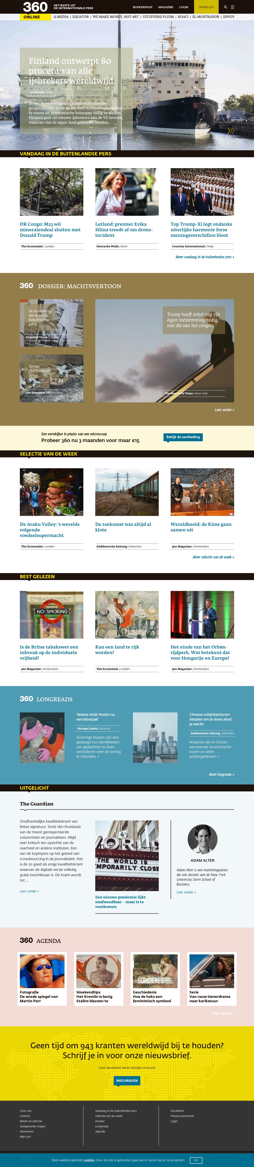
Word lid (206, 7)
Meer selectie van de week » (213, 557)
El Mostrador (213, 17)
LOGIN (183, 7)
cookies (89, 1160)
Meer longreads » (221, 775)
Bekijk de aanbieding (183, 437)
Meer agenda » (223, 1013)
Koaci (191, 17)
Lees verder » (224, 410)
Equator (88, 17)
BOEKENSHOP (142, 7)
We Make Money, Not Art (123, 17)
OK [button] (196, 1160)
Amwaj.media (64, 17)
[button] (229, 130)
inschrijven (127, 1081)
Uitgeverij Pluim (166, 17)
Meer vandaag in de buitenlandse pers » (205, 257)
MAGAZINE (165, 7)
